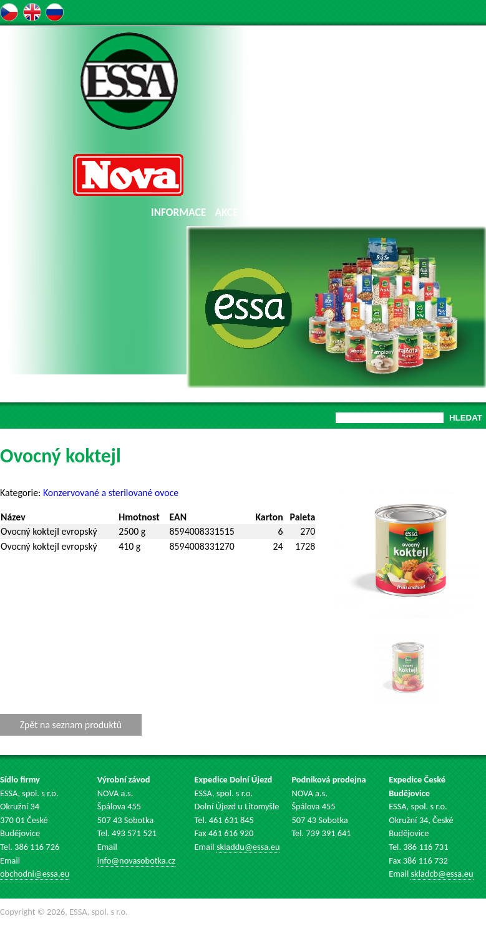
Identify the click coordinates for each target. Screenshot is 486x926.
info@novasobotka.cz (136, 860)
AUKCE (363, 212)
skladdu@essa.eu (248, 846)
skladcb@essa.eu (442, 873)
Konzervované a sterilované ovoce (110, 493)
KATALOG (267, 212)
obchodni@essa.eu (34, 873)
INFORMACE (178, 212)
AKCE (226, 212)
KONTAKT (456, 212)
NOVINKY (318, 212)
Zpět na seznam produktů (71, 725)
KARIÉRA (406, 212)
